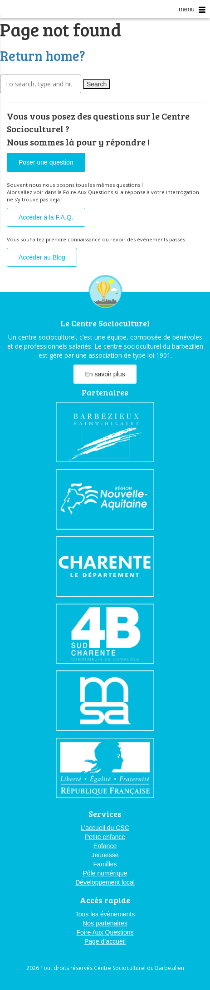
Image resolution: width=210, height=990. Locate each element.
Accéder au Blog (42, 257)
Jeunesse (105, 855)
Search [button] (97, 84)
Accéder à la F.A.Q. (46, 217)
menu (192, 9)
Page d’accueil (105, 941)
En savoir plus (105, 374)
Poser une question (46, 162)
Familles (105, 864)
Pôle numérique (105, 873)
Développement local (105, 882)
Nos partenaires (105, 923)
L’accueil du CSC (105, 827)
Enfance (105, 846)
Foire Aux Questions (104, 932)
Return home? (42, 55)
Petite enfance (105, 836)
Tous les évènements (105, 914)
